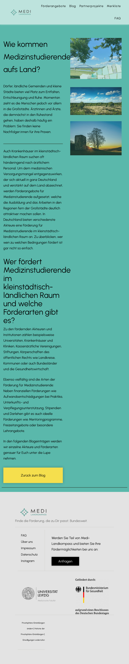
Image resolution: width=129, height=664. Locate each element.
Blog (72, 6)
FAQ (118, 18)
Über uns (27, 542)
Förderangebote (53, 6)
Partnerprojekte (91, 6)
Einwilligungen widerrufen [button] (34, 640)
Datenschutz (29, 554)
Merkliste (114, 6)
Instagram (27, 561)
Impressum (28, 548)
